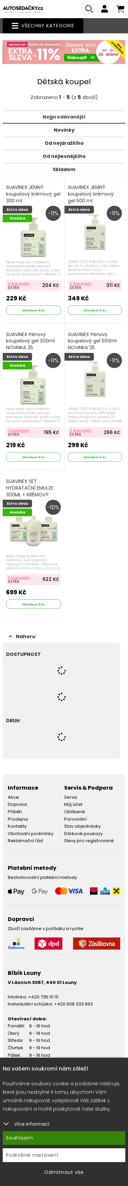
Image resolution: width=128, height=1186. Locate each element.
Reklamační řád (25, 840)
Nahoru (22, 636)
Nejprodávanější (64, 116)
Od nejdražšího (64, 143)
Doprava (17, 804)
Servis (70, 797)
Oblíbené (74, 812)
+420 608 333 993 (73, 1004)
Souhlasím (19, 1137)
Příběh (15, 812)
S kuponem (19, 283)
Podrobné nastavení (32, 1155)
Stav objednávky (82, 826)
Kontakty (17, 826)
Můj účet (73, 804)
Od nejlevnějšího (64, 156)
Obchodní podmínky (30, 833)
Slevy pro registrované (89, 840)
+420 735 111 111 (43, 997)
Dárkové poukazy (83, 833)
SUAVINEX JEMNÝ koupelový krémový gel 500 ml (91, 194)
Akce (13, 797)
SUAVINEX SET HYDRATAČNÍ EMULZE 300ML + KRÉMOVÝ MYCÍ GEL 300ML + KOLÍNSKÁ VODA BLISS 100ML (30, 498)
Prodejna (18, 819)
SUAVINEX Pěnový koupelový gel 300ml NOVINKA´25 (30, 341)
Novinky (64, 130)
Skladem (64, 169)
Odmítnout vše (64, 1172)
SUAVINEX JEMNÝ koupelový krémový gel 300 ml (33, 194)
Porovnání (75, 819)
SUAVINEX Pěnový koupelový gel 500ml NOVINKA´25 (92, 341)
